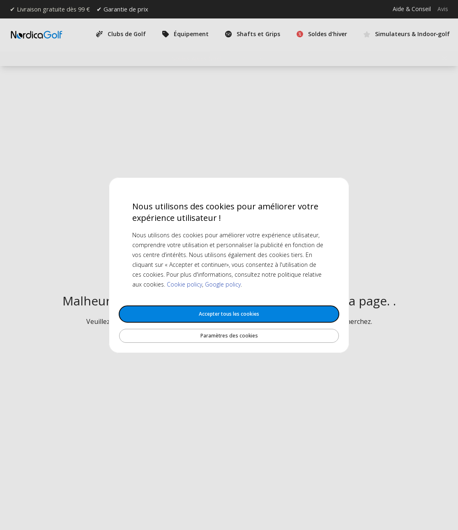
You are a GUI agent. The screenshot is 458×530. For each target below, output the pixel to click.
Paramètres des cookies (229, 335)
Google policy (223, 284)
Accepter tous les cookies (229, 313)
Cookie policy (184, 284)
